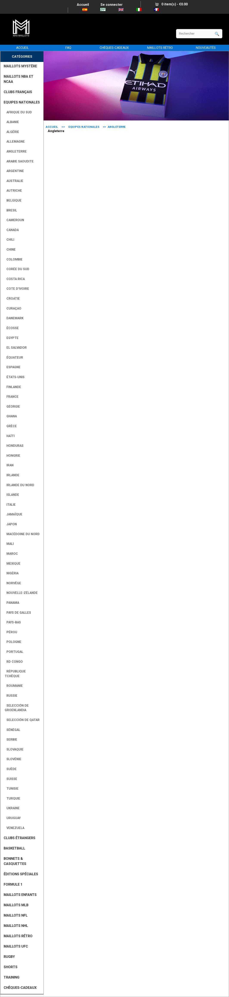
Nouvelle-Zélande (21, 593)
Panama (12, 603)
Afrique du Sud (18, 112)
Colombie (14, 259)
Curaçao (13, 308)
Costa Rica (15, 279)
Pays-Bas (13, 622)
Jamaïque (13, 514)
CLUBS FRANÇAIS (18, 92)
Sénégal (12, 730)
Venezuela (14, 828)
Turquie (12, 798)
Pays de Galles (18, 613)
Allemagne (15, 141)
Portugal (14, 652)
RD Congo (14, 662)
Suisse (11, 779)
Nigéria (12, 573)
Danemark (14, 318)
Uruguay (13, 818)
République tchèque (15, 674)
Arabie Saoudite (19, 161)
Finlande (13, 387)
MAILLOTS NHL (16, 926)
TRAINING (11, 977)
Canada (12, 230)
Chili (9, 240)
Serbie (11, 739)
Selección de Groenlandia (17, 708)
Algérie (12, 132)
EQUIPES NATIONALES (83, 126)
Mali (9, 544)
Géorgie (12, 406)
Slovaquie (14, 749)
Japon (11, 524)
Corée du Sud (17, 269)
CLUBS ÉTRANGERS (19, 838)
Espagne (12, 367)
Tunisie (12, 789)
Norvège (13, 583)
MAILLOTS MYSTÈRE (20, 66)
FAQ (68, 48)
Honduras (14, 446)
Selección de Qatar (22, 720)
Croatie (12, 298)
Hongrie (12, 456)
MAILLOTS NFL (16, 915)
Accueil (83, 5)
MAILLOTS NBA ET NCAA (18, 79)
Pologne (13, 642)
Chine (10, 249)
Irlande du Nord (19, 485)
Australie (14, 181)
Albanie (12, 122)
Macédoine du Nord (22, 534)
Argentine (14, 171)
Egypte (12, 338)
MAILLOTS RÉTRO (160, 48)
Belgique (13, 200)
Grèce (11, 426)
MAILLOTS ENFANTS (20, 895)
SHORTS (10, 967)
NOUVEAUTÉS (206, 48)
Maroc (11, 554)
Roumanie (14, 686)
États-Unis (15, 377)
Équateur (14, 357)
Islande (12, 495)
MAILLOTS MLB (16, 905)
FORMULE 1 (13, 884)
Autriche (13, 191)
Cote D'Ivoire (17, 289)
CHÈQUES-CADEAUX (114, 48)
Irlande (12, 475)
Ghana (11, 416)
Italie (10, 505)
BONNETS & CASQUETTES (15, 861)
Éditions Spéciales (21, 874)
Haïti (10, 436)
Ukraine (12, 808)
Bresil (11, 210)
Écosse (12, 328)
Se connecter (112, 5)
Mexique (12, 564)
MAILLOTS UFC (16, 946)
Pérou (11, 632)
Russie (11, 696)
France (12, 397)
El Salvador (16, 348)
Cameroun (14, 220)
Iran (9, 465)
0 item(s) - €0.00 (171, 4)
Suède (11, 769)
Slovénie (13, 759)
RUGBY (9, 957)
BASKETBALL (14, 848)
